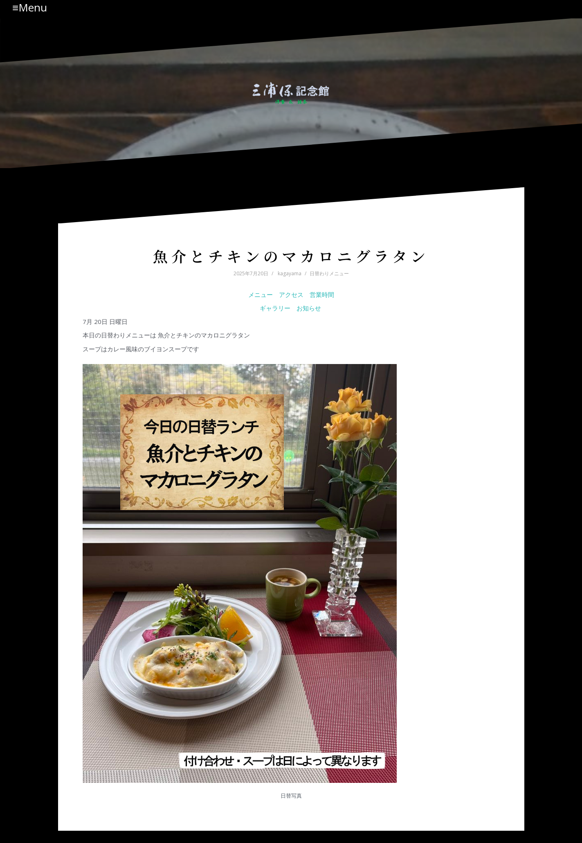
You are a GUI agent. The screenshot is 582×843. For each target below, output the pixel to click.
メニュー (260, 294)
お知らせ (310, 308)
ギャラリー (275, 308)
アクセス (291, 294)
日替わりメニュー (329, 273)
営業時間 (322, 294)
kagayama (289, 273)
